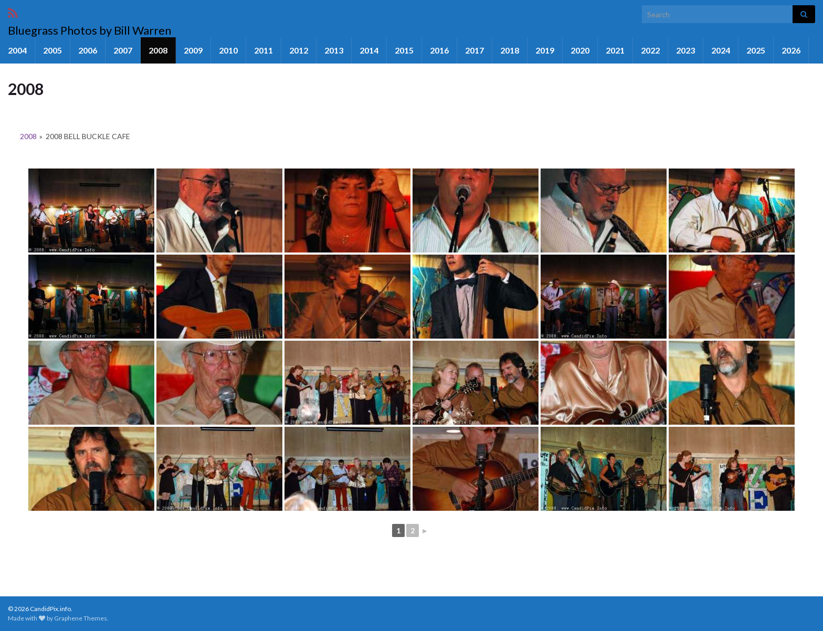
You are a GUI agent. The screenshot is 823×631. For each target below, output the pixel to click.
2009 (193, 50)
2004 (17, 50)
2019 (544, 50)
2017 (474, 50)
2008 (158, 50)
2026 (791, 50)
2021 (615, 50)
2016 (439, 50)
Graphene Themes (80, 618)
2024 (720, 50)
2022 (650, 50)
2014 (369, 50)
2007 (122, 50)
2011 (263, 50)
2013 (333, 50)
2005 (52, 50)
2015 (404, 50)
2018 (509, 50)
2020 (580, 50)
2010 (228, 50)
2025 (755, 50)
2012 (298, 50)
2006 (87, 50)
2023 (685, 50)
